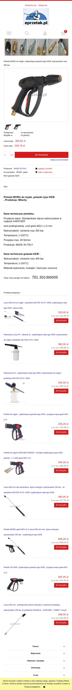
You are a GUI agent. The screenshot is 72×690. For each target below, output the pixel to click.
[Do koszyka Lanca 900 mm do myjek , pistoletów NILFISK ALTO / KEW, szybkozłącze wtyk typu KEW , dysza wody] (61, 320)
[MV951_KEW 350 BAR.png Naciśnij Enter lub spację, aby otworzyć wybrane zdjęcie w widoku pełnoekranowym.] (36, 95)
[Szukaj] (27, 33)
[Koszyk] (63, 33)
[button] (9, 33)
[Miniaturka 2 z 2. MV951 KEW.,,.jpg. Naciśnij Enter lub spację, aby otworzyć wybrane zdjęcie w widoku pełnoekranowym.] (17, 127)
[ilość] (7, 155)
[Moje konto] (45, 33)
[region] (36, 47)
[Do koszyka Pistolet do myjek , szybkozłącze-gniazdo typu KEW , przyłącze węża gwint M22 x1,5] (61, 432)
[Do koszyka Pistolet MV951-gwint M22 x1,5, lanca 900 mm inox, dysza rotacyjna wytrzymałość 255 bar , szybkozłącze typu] (61, 547)
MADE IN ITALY (20, 169)
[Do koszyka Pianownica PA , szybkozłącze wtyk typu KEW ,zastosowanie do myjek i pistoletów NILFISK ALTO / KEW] (61, 391)
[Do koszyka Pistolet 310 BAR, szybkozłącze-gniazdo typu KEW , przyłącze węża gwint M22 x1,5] (61, 585)
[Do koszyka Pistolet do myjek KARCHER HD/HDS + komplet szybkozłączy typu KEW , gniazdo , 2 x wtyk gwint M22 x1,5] (61, 470)
